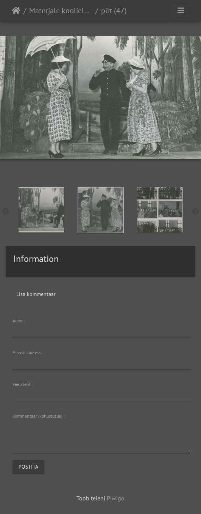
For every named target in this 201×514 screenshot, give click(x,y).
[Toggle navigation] (181, 10)
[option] (41, 209)
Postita (28, 466)
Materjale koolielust (60, 10)
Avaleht (16, 10)
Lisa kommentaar (36, 294)
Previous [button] (5, 211)
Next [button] (195, 211)
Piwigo (116, 498)
